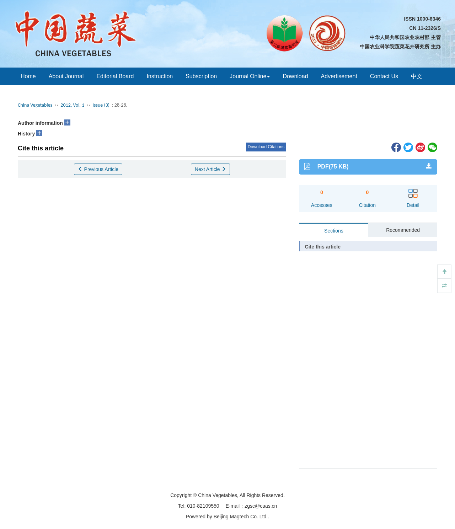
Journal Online (250, 76)
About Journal (66, 76)
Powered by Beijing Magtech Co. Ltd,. (227, 516)
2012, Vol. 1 (72, 105)
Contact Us (384, 76)
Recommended (403, 230)
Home (28, 76)
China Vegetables (35, 105)
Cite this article (323, 247)
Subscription (201, 76)
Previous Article (98, 169)
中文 (416, 76)
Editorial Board (115, 76)
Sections (333, 231)
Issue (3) (100, 105)
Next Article (210, 169)
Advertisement (339, 76)
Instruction (159, 76)
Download (295, 76)
